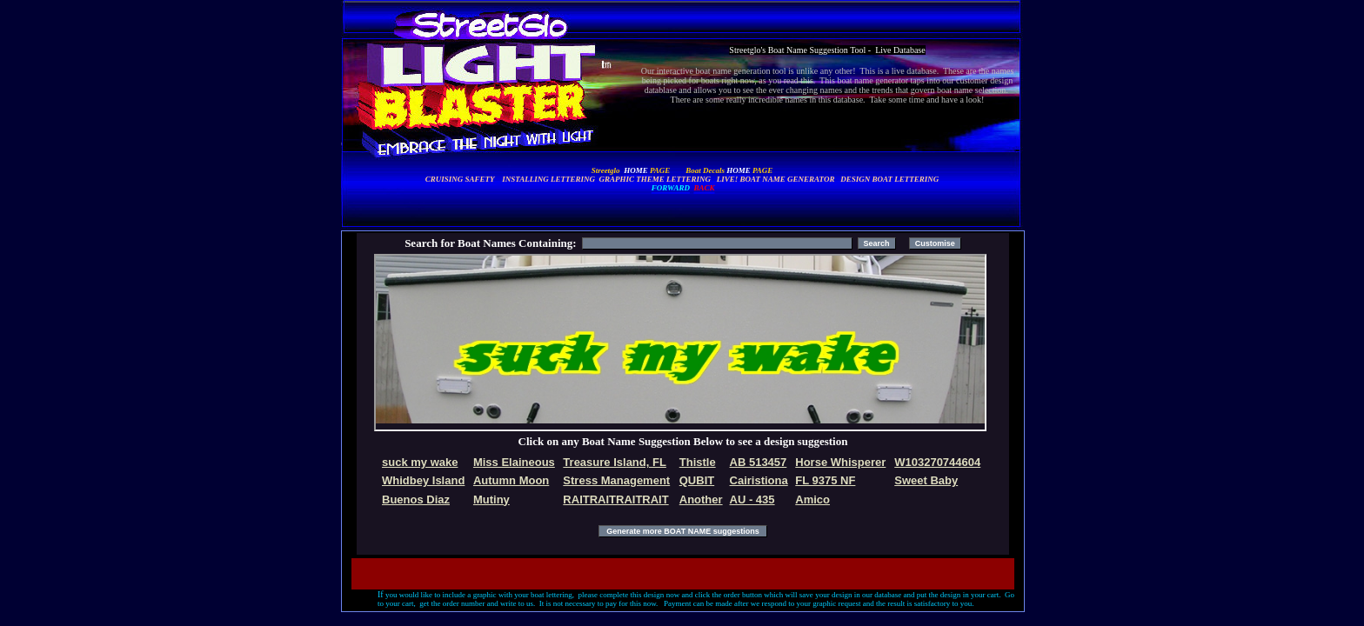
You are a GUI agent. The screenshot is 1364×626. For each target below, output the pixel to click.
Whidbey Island (423, 480)
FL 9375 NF (825, 480)
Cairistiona (759, 480)
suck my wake (420, 462)
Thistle (697, 462)
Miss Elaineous (514, 462)
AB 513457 (758, 462)
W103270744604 (937, 462)
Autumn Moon (511, 480)
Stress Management (616, 480)
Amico (812, 499)
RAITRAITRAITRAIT (615, 499)
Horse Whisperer (840, 462)
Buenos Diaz (416, 499)
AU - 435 (752, 499)
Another (701, 499)
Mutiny (491, 499)
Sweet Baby (926, 480)
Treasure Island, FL (614, 462)
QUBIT (696, 480)
